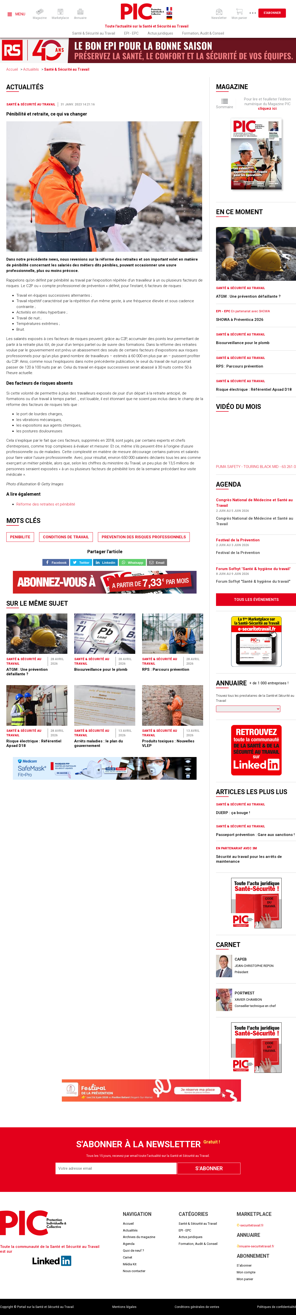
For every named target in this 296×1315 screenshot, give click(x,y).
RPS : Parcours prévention (165, 669)
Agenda (128, 1244)
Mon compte (246, 1272)
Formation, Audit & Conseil (203, 33)
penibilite (20, 537)
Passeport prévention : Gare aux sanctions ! (255, 834)
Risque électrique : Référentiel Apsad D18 (254, 389)
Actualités (31, 69)
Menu (16, 14)
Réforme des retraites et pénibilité (45, 504)
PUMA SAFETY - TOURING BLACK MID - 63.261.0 (256, 466)
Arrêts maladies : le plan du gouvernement (98, 743)
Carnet (127, 1257)
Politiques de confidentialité (276, 1307)
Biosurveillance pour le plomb (100, 669)
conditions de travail (66, 537)
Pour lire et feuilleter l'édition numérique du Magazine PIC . (267, 104)
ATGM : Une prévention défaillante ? (27, 671)
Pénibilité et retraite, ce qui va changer (46, 114)
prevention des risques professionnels (144, 537)
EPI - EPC (131, 33)
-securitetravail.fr (250, 1225)
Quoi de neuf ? (133, 1250)
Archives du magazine (139, 1237)
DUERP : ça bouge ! (233, 812)
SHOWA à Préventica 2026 (239, 319)
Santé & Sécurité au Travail (93, 33)
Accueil (12, 69)
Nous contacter (134, 1271)
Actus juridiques (160, 33)
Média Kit (130, 1264)
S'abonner (272, 13)
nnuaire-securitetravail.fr (255, 1246)
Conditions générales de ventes (197, 1307)
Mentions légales (124, 1307)
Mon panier (245, 1279)
